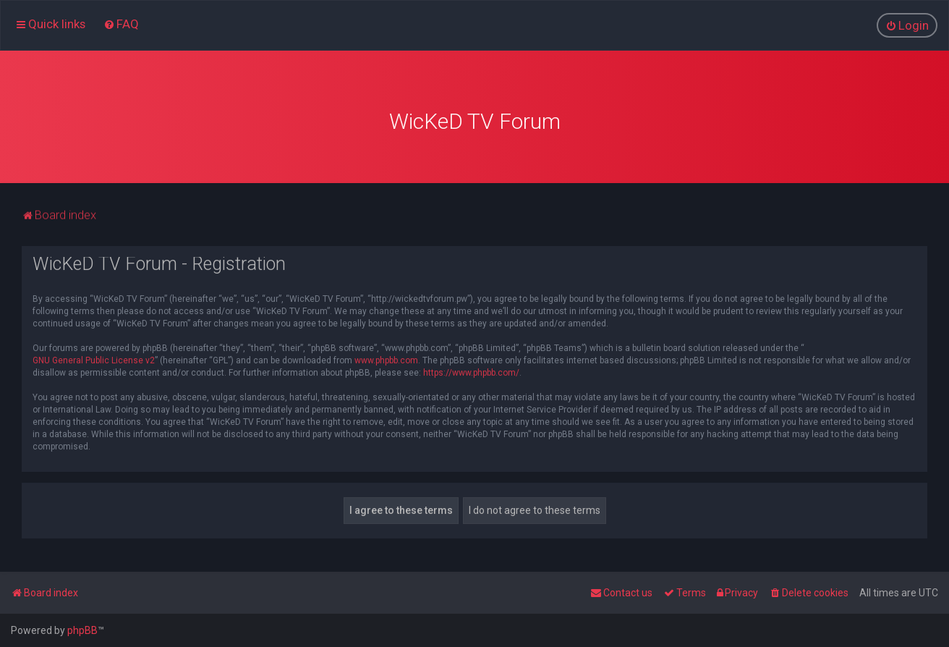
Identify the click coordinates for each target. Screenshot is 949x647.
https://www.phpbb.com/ (471, 370)
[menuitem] (121, 24)
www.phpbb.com (386, 357)
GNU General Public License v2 (94, 357)
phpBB (82, 630)
